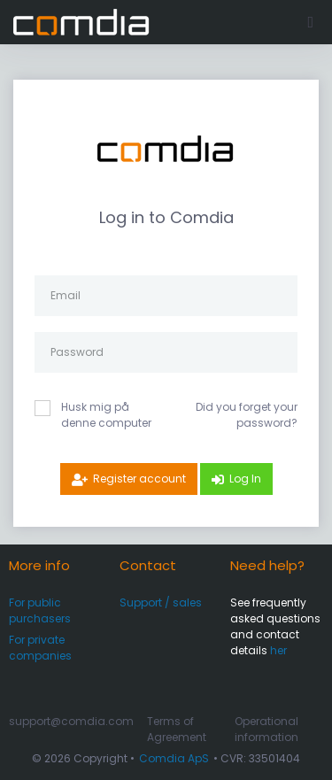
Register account (139, 478)
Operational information (266, 729)
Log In (245, 478)
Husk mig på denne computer (106, 414)
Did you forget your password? (246, 414)
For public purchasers (40, 610)
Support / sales (161, 602)
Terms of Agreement (176, 729)
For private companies (40, 647)
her (278, 650)
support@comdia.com (71, 721)
